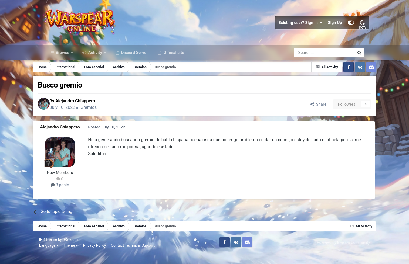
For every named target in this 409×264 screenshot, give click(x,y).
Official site (173, 61)
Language (55, 256)
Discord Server (134, 61)
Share (305, 114)
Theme (76, 256)
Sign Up (330, 27)
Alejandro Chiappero (91, 110)
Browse (62, 61)
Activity (95, 61)
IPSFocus (76, 250)
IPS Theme (54, 250)
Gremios (105, 117)
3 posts (72, 195)
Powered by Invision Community (337, 253)
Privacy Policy (100, 256)
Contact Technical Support (139, 256)
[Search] (310, 61)
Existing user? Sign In (295, 27)
